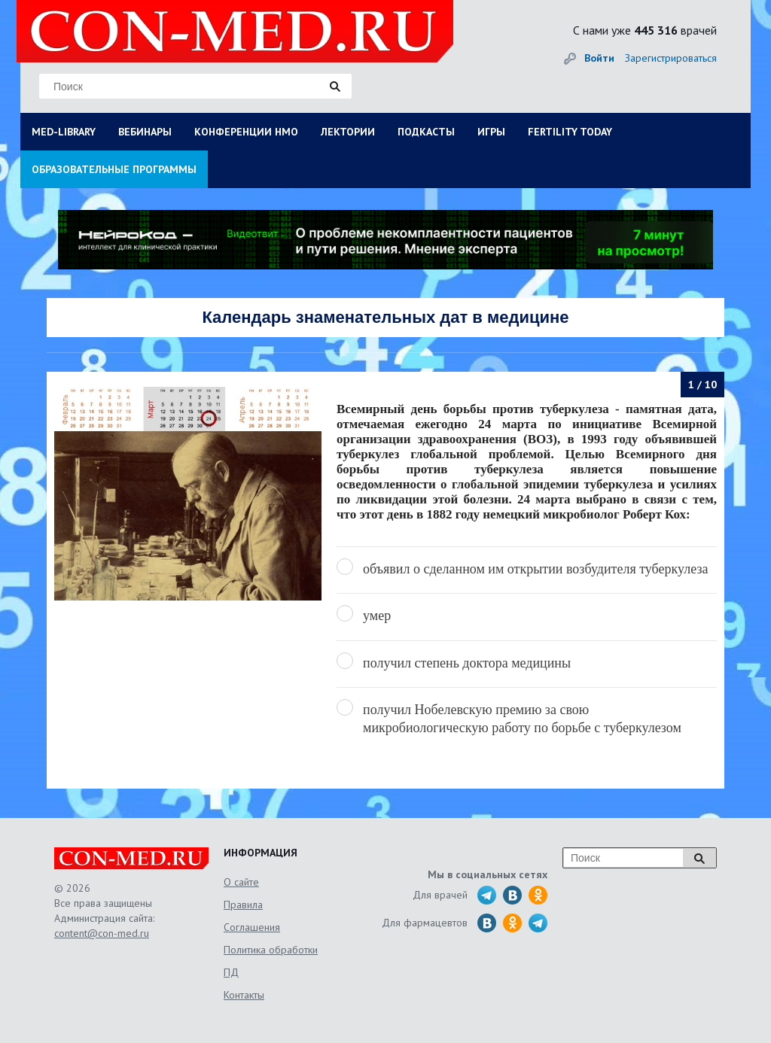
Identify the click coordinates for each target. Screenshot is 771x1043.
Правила (243, 904)
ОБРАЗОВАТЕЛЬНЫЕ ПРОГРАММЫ (114, 169)
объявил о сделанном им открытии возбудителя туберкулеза (535, 568)
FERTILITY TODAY (570, 131)
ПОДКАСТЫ (426, 131)
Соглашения (252, 927)
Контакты (244, 995)
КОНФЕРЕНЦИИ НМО (246, 131)
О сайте (241, 882)
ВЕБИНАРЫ (145, 131)
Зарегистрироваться (671, 58)
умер (377, 615)
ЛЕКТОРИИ (348, 131)
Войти (599, 58)
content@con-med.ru (101, 933)
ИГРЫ (491, 131)
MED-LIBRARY (64, 131)
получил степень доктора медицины (467, 662)
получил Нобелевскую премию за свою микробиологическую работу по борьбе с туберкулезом (522, 718)
